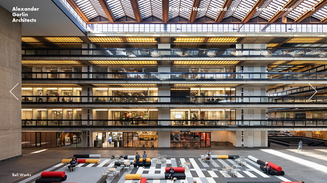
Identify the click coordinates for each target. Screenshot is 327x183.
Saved (219, 8)
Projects (179, 8)
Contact (305, 8)
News (200, 8)
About (284, 8)
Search (264, 8)
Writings (241, 8)
